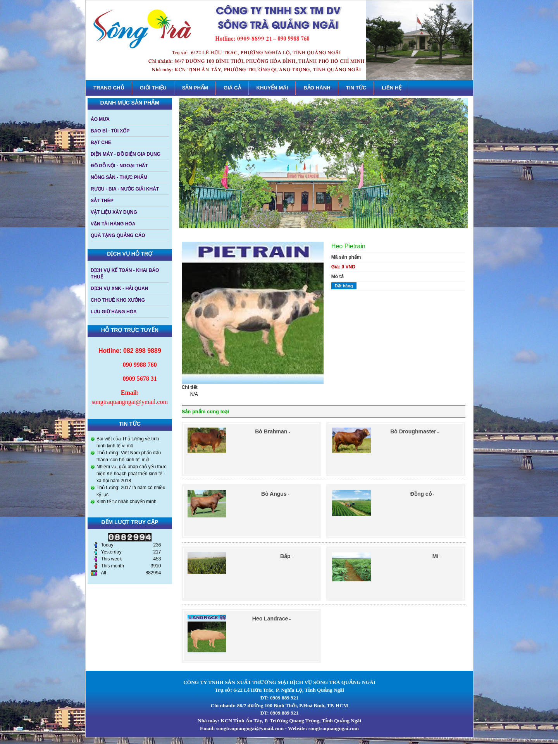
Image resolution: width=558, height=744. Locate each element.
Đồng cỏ (421, 494)
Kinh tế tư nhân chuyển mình (126, 501)
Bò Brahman (271, 431)
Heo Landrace (270, 618)
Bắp (285, 556)
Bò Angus (274, 494)
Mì (435, 556)
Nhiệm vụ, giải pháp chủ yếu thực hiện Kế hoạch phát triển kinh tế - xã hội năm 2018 (131, 473)
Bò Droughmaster (413, 431)
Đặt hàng (344, 286)
